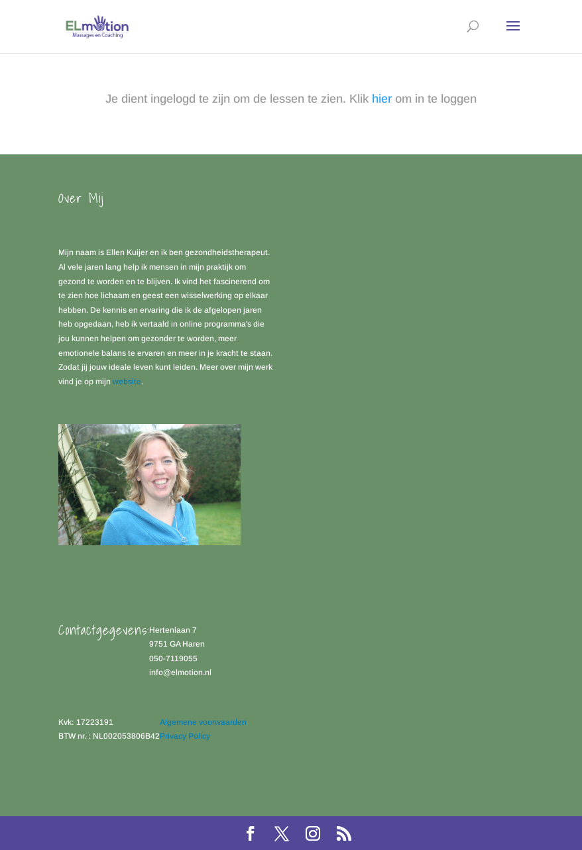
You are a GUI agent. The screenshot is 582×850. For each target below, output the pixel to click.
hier (382, 98)
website (127, 381)
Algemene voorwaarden (203, 722)
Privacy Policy (185, 736)
